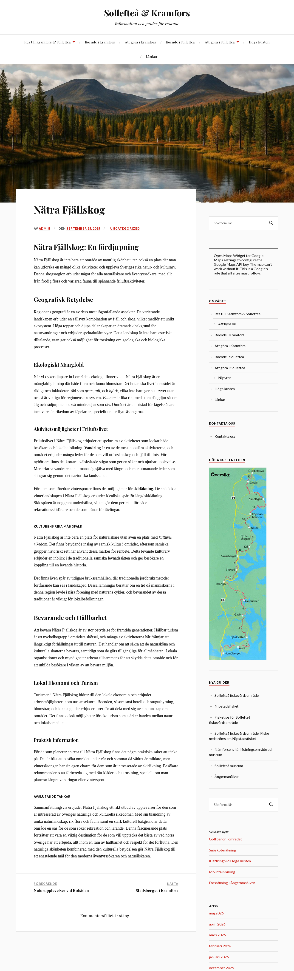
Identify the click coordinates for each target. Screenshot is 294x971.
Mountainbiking (222, 872)
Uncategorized (125, 228)
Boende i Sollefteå (180, 42)
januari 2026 (219, 957)
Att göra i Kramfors (140, 42)
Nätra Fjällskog (69, 209)
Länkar (152, 56)
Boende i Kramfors (100, 42)
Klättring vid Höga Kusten (230, 861)
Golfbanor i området (225, 839)
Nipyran (224, 377)
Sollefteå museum (229, 765)
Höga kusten (259, 42)
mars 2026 (217, 935)
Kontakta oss (225, 436)
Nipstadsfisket (226, 706)
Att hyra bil (227, 324)
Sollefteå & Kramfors (147, 13)
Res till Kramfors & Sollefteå (47, 42)
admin (44, 228)
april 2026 (217, 924)
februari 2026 (220, 946)
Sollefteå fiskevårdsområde (237, 695)
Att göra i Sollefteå (220, 42)
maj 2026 (216, 913)
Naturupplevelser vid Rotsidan (61, 890)
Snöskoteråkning (222, 850)
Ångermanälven (227, 776)
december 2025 (221, 967)
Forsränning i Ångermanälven (232, 882)
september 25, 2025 (83, 228)
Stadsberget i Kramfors (157, 890)
